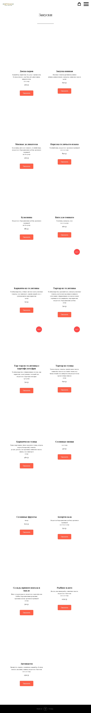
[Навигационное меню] (86, 4)
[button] (79, 4)
